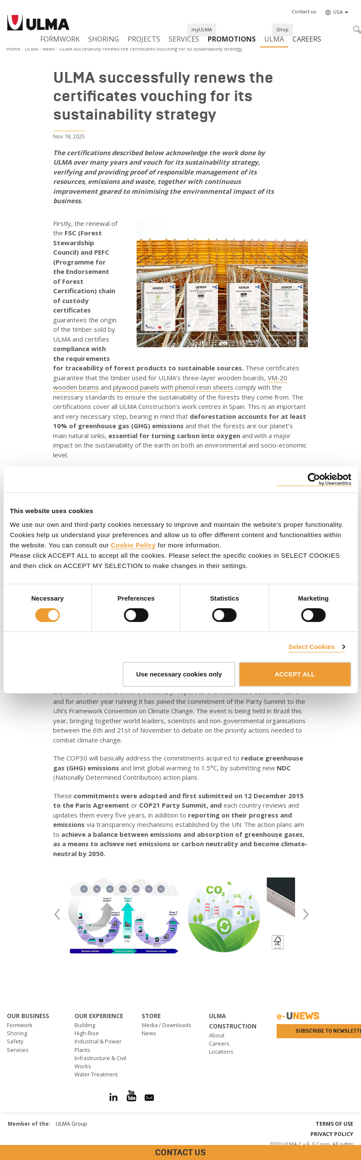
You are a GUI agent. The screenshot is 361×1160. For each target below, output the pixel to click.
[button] (304, 11)
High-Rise (87, 1033)
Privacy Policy (331, 1134)
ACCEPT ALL (294, 674)
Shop (282, 29)
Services (184, 39)
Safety (15, 1041)
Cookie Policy (133, 544)
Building (85, 1025)
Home (13, 48)
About (216, 1035)
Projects (144, 39)
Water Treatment (96, 1074)
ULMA (274, 39)
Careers (306, 39)
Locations (221, 1051)
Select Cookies (311, 646)
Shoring (103, 39)
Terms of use (334, 1123)
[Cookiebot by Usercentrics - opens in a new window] (313, 479)
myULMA (201, 29)
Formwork (60, 39)
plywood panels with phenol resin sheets (173, 387)
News (48, 48)
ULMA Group (71, 1123)
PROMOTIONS (232, 39)
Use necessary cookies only (179, 674)
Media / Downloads (166, 1025)
